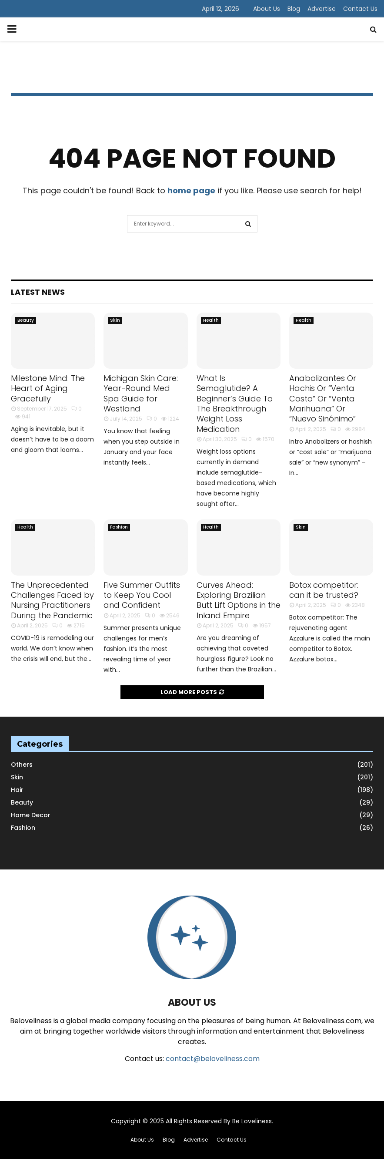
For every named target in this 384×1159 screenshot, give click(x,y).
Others (22, 764)
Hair (17, 789)
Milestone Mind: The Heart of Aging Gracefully (48, 388)
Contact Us (360, 8)
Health (211, 320)
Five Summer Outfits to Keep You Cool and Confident (142, 595)
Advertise (321, 8)
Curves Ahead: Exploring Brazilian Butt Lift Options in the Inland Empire (238, 600)
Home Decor (30, 815)
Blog (293, 8)
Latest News (38, 291)
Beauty (25, 320)
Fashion (119, 527)
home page (191, 190)
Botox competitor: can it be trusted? (323, 590)
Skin (115, 320)
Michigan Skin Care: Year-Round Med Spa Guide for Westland (141, 393)
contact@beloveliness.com (213, 1059)
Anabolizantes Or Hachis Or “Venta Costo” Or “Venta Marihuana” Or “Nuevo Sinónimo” (322, 399)
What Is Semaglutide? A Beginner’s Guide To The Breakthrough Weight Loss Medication (235, 404)
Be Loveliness (252, 1121)
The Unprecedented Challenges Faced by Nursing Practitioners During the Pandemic (52, 600)
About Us (266, 8)
